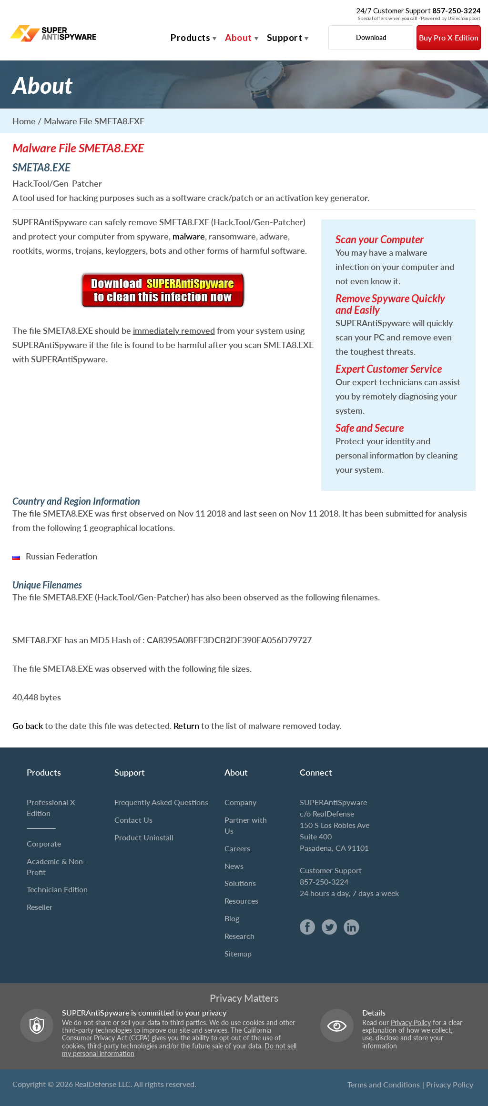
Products (190, 37)
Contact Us (133, 819)
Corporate (44, 843)
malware (189, 236)
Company (240, 802)
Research (239, 935)
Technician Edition (57, 889)
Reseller (39, 906)
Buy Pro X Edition (448, 37)
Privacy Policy (411, 1022)
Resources (241, 900)
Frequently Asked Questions (161, 802)
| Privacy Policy (447, 1084)
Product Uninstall (143, 837)
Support (285, 37)
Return (186, 725)
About (238, 37)
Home (24, 121)
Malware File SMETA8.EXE (94, 121)
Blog (231, 918)
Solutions (240, 882)
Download (371, 37)
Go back (27, 725)
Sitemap (238, 953)
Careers (237, 848)
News (234, 865)
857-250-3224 (324, 881)
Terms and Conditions (383, 1084)
